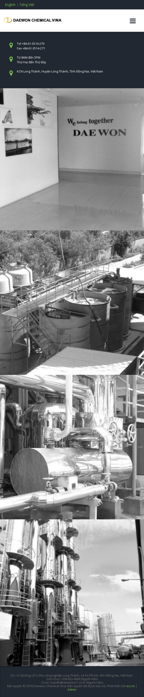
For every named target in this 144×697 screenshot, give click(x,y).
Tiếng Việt (26, 4)
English (10, 4)
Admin (72, 689)
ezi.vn (130, 686)
